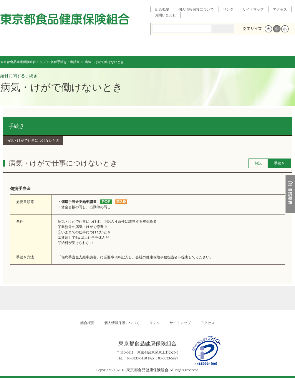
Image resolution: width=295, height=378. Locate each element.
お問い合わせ (165, 15)
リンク (228, 9)
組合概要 (162, 9)
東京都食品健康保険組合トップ (23, 62)
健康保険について (74, 47)
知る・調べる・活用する (290, 140)
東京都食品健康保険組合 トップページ (24, 47)
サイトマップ (253, 9)
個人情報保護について (196, 9)
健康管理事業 (172, 47)
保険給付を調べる (123, 47)
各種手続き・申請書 (270, 47)
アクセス (280, 9)
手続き (16, 126)
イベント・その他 (221, 47)
